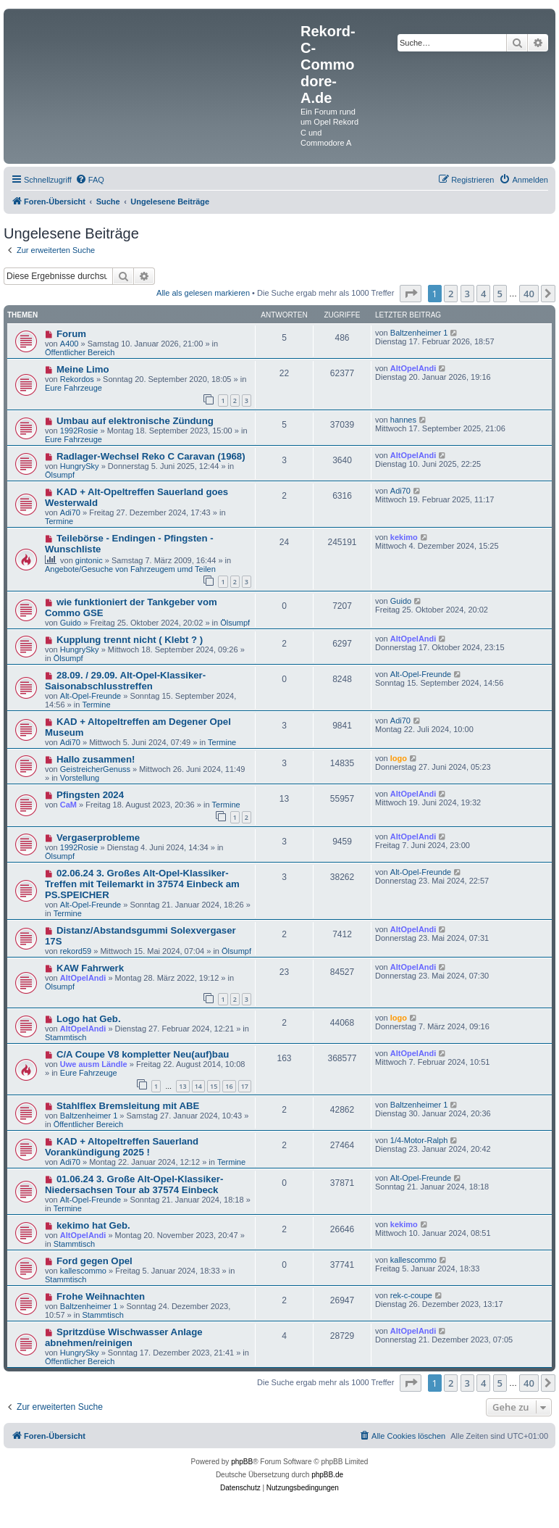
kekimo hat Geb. (93, 1225)
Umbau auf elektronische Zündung (135, 420)
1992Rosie (79, 430)
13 (182, 1086)
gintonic (89, 560)
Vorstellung (79, 777)
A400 (69, 343)
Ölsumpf (60, 474)
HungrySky (79, 466)
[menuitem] (89, 179)
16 (228, 1086)
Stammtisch (65, 1037)
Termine (59, 521)
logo (398, 758)
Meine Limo (82, 369)
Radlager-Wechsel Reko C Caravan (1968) (150, 456)
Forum (71, 333)
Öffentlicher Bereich (79, 352)
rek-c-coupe (411, 1295)
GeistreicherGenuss (95, 769)
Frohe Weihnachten (100, 1296)
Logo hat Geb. (88, 1018)
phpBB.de (327, 1475)
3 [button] (467, 293)
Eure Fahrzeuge (73, 387)
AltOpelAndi (413, 368)
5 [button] (500, 293)
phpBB (242, 1462)
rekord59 (75, 951)
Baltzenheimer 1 (419, 332)
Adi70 (70, 512)
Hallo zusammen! (95, 759)
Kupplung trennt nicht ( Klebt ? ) (129, 639)
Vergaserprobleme (98, 837)
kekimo (404, 537)
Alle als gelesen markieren (203, 292)
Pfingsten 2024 (90, 794)
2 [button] (450, 293)
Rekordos (77, 379)
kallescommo (83, 1270)
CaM (68, 804)
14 (198, 1086)
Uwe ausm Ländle (93, 1064)
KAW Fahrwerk (90, 968)
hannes (403, 419)
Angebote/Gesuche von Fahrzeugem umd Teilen (130, 569)
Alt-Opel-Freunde (90, 696)
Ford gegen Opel (94, 1260)
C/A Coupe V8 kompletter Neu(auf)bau (142, 1054)
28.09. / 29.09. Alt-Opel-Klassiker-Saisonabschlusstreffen (125, 681)
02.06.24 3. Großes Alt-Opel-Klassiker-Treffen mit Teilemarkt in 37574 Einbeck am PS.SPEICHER (142, 884)
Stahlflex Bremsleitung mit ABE (127, 1105)
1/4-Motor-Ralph (418, 1140)
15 (213, 1086)
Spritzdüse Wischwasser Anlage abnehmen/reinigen (124, 1337)
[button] (410, 293)
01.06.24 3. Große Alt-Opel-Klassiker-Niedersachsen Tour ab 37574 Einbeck (134, 1184)
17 (244, 1086)
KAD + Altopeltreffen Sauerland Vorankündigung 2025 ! (121, 1147)
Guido (70, 622)
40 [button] (529, 293)
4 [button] (483, 293)
